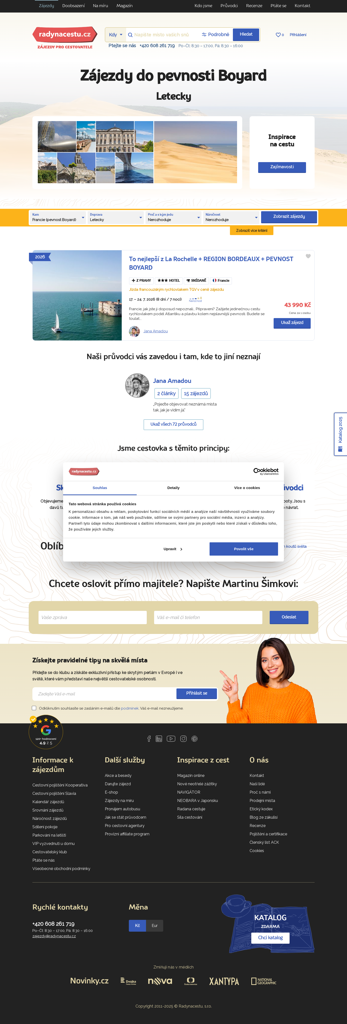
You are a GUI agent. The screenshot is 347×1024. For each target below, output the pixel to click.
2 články (166, 393)
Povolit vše (244, 549)
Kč (137, 925)
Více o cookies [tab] (247, 488)
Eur (155, 925)
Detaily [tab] (173, 488)
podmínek (130, 708)
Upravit (173, 549)
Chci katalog (270, 938)
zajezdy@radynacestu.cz (54, 936)
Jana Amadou (156, 331)
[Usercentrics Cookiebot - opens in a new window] (257, 471)
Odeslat (289, 617)
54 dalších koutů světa (287, 546)
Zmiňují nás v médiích (173, 967)
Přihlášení (298, 35)
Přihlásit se (196, 693)
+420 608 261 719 (157, 45)
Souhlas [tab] (100, 488)
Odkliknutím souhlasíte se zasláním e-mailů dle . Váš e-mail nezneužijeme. (108, 708)
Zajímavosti (282, 167)
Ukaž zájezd (292, 323)
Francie (221, 280)
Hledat (246, 34)
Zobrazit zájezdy (289, 217)
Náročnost (196, 300)
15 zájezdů (196, 393)
